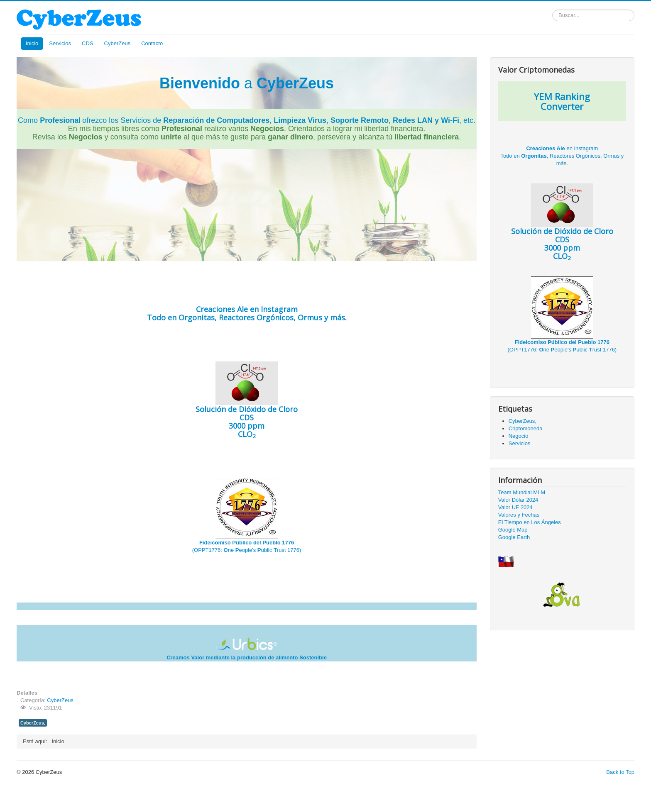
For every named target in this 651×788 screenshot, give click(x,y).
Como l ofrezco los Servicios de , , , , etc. (246, 120)
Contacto (152, 43)
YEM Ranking (562, 96)
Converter (562, 106)
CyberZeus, (32, 722)
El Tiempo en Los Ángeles (529, 522)
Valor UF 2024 (515, 507)
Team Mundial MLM (521, 492)
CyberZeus (117, 43)
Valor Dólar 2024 (518, 500)
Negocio (519, 436)
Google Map (513, 530)
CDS (87, 43)
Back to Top (620, 772)
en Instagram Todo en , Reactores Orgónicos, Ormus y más (246, 313)
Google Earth (514, 537)
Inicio (32, 43)
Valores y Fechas (518, 515)
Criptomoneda (526, 428)
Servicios (60, 43)
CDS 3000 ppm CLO (247, 408)
